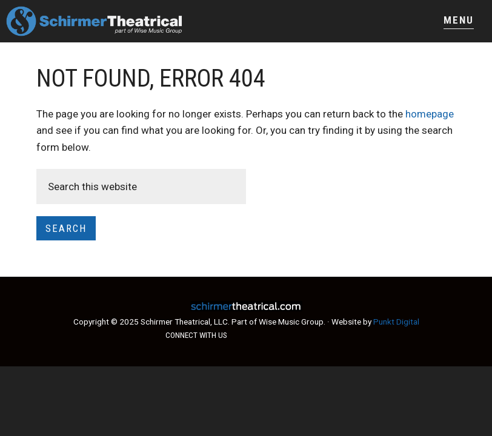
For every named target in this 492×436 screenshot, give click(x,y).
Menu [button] (459, 20)
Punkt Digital (396, 321)
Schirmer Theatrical (126, 21)
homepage (429, 114)
